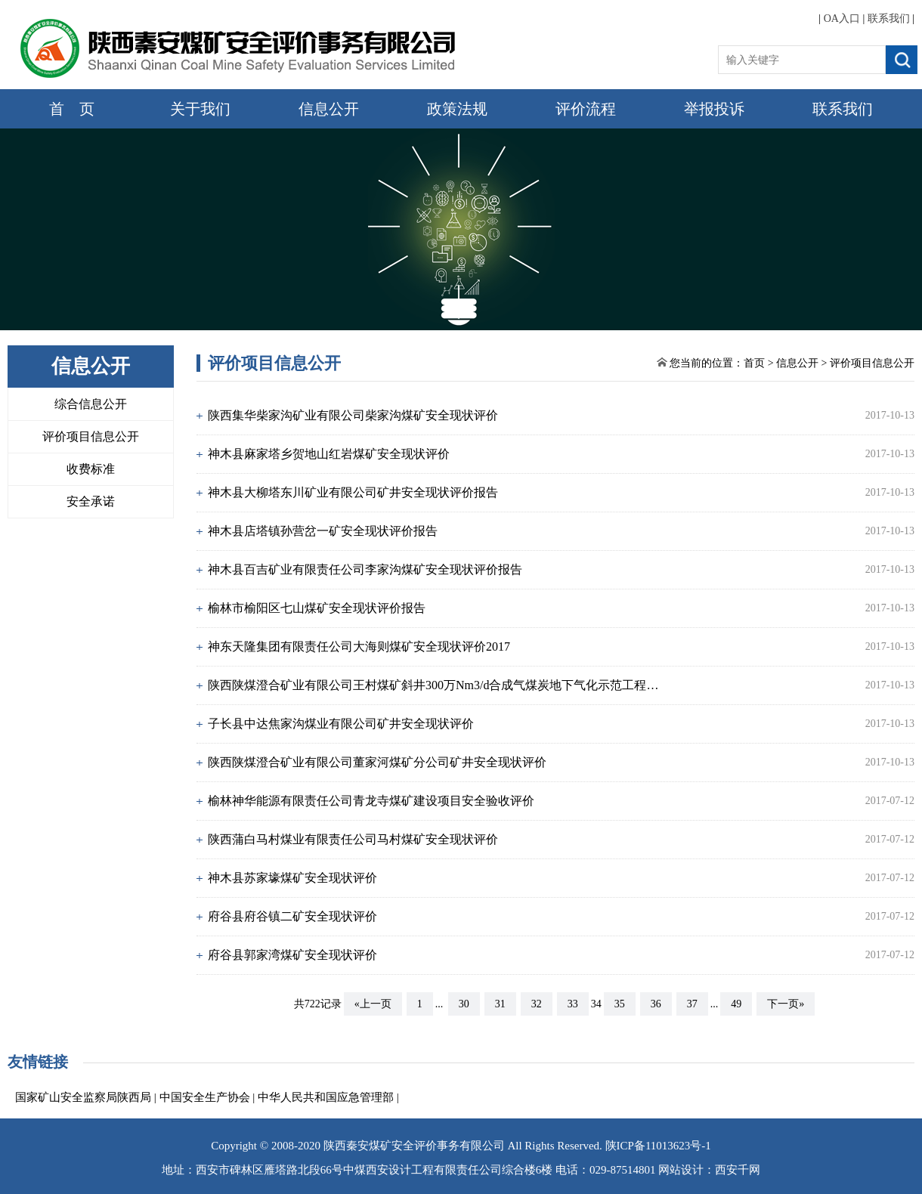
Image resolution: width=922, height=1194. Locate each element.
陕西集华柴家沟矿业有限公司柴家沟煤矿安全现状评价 (353, 415)
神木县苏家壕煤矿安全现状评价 (292, 877)
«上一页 (372, 1004)
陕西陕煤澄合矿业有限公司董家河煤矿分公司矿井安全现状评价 (377, 762)
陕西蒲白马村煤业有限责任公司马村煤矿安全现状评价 (353, 839)
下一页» (785, 1004)
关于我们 (200, 109)
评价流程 (585, 109)
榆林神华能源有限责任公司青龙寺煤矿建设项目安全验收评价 (371, 800)
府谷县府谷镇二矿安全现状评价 (292, 916)
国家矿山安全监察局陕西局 (83, 1097)
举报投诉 (714, 109)
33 (573, 1004)
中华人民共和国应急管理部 (326, 1097)
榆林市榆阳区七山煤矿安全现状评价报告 (316, 608)
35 (619, 1004)
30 (464, 1004)
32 (536, 1004)
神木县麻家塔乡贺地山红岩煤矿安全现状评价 (329, 453)
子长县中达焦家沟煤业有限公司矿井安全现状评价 (341, 723)
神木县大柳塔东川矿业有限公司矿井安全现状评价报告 (353, 492)
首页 (754, 363)
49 (736, 1004)
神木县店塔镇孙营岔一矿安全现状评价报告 (323, 530)
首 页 (71, 109)
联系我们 (889, 18)
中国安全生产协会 (204, 1097)
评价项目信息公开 (90, 436)
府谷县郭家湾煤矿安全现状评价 (292, 954)
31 (500, 1004)
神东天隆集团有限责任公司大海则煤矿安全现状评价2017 (359, 646)
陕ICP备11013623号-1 (658, 1146)
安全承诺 (91, 501)
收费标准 (91, 468)
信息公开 (329, 109)
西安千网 (737, 1170)
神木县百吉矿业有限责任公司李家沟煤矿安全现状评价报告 (365, 569)
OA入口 (842, 18)
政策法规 (457, 109)
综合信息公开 (90, 403)
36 (656, 1004)
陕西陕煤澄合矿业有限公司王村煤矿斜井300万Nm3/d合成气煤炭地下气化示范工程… (433, 685)
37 (692, 1004)
